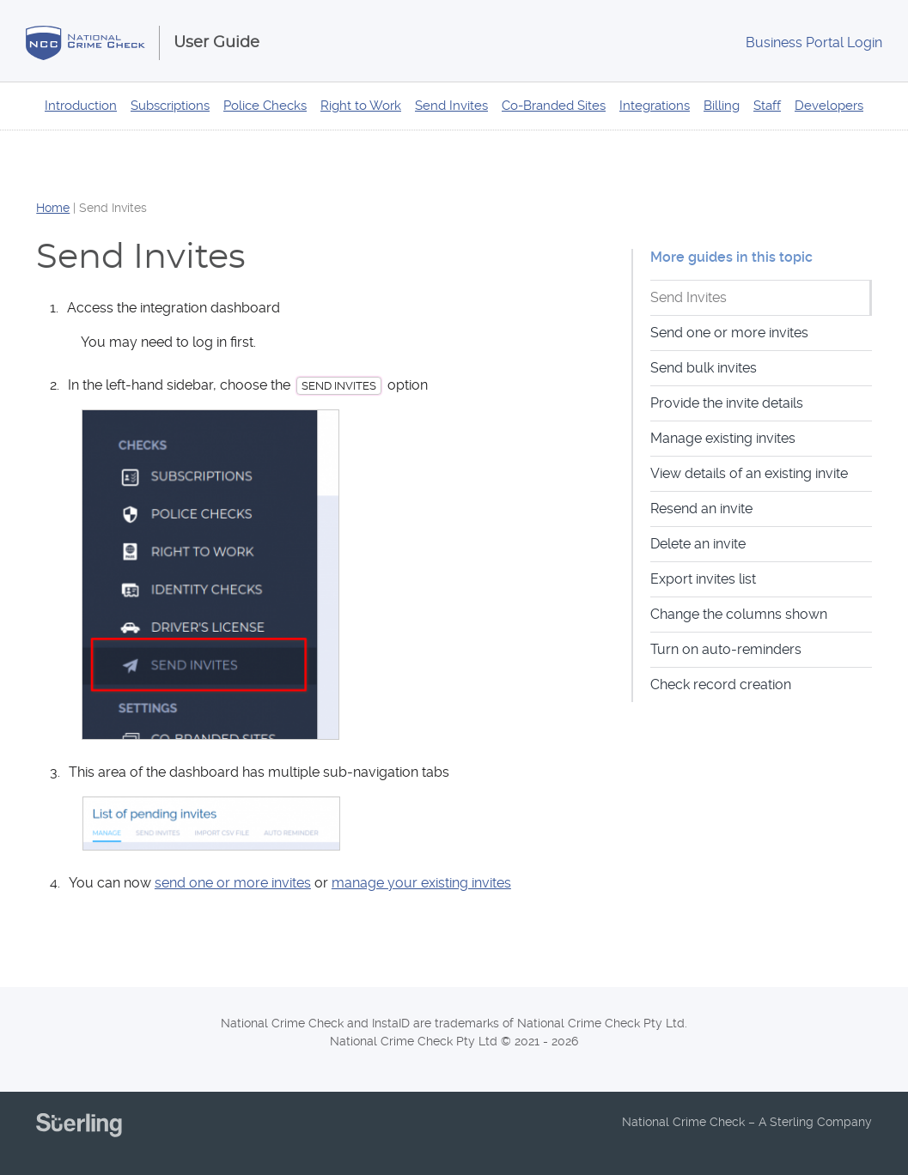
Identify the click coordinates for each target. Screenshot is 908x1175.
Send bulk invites (703, 368)
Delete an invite (698, 544)
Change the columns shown (738, 614)
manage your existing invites (421, 883)
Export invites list (703, 579)
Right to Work (360, 105)
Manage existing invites (722, 438)
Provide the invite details (726, 403)
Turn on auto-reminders (725, 649)
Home (53, 208)
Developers (829, 105)
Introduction (81, 105)
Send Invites (451, 105)
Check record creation (720, 684)
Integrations (654, 105)
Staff (767, 105)
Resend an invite (701, 508)
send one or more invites (233, 883)
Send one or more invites (729, 332)
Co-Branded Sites (554, 105)
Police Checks (265, 105)
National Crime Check (93, 43)
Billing (722, 105)
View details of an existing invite (749, 473)
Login (814, 42)
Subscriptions (170, 105)
